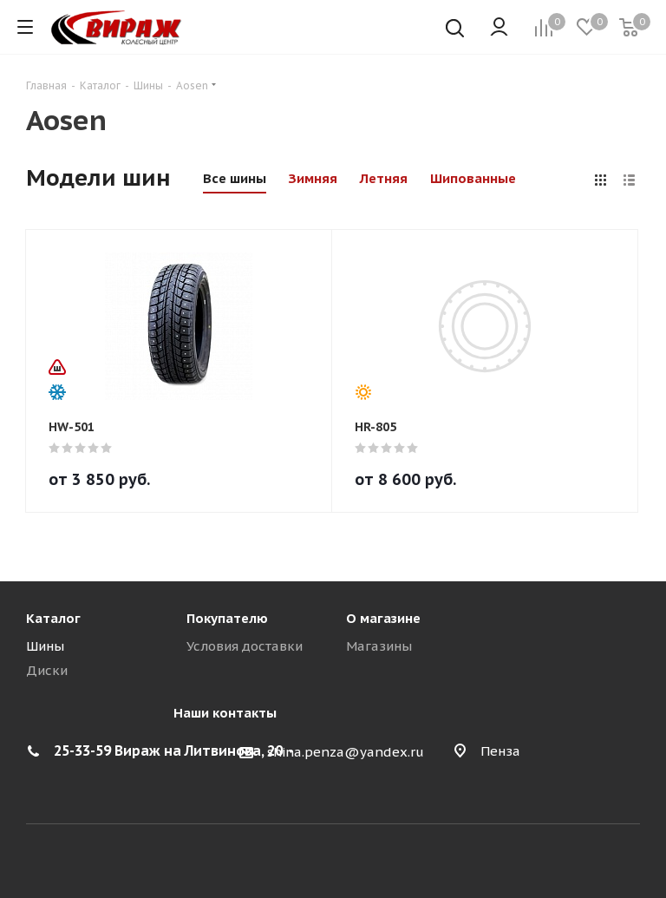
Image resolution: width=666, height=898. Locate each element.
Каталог (53, 618)
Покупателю (227, 618)
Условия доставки (244, 646)
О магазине (383, 618)
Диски (47, 670)
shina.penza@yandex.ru (345, 752)
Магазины (379, 646)
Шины (45, 646)
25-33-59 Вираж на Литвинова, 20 (168, 750)
